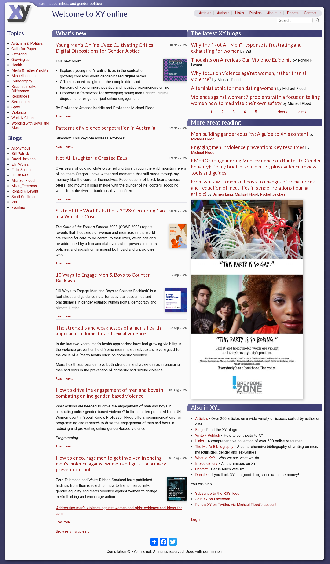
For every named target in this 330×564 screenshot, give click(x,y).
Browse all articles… (72, 531)
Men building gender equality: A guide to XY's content (249, 134)
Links (239, 13)
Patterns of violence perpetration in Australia (105, 128)
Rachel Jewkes (272, 194)
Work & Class (22, 118)
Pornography (21, 81)
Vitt (14, 202)
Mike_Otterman (24, 186)
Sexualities (20, 101)
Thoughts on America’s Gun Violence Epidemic (241, 59)
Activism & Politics (27, 43)
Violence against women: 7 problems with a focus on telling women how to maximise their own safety (255, 100)
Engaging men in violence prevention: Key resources (247, 147)
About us (274, 13)
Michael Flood (23, 180)
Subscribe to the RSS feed (217, 493)
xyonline (18, 207)
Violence (18, 112)
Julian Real (20, 175)
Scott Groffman (24, 196)
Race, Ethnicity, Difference (23, 88)
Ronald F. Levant (24, 191)
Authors (223, 13)
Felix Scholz (21, 170)
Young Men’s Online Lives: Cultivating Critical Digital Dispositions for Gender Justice (105, 48)
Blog (199, 430)
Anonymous (21, 148)
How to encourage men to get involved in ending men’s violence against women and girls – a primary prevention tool (111, 463)
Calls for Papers (25, 49)
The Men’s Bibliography (214, 446)
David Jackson (23, 159)
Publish (255, 13)
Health (16, 65)
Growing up (20, 59)
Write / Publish (207, 435)
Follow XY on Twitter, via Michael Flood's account (236, 504)
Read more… (64, 116)
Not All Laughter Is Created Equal (92, 158)
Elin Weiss (20, 164)
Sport (15, 107)
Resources (20, 96)
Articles (205, 13)
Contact (310, 13)
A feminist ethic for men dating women (233, 88)
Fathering (19, 54)
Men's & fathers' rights (29, 70)
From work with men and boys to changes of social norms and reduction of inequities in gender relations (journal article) (253, 188)
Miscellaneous (23, 75)
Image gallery (206, 463)
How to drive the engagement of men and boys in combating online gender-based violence (109, 393)
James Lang (223, 194)
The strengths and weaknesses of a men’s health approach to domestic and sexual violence (108, 330)
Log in (196, 519)
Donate (293, 13)
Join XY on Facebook (212, 499)
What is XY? (205, 458)
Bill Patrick (20, 153)
